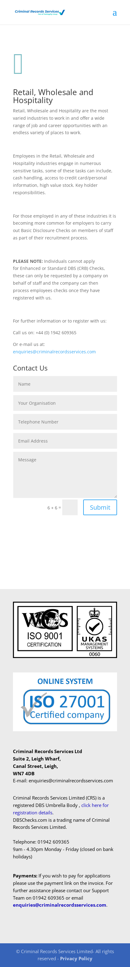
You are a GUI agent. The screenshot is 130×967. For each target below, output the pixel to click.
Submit (100, 507)
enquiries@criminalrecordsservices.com (54, 352)
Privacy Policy (76, 958)
